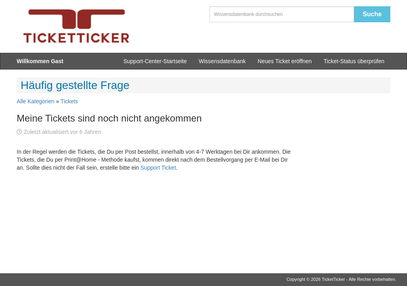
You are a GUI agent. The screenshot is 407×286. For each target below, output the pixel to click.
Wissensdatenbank (222, 61)
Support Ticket (158, 167)
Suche (372, 14)
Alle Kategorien (35, 101)
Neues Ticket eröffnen (285, 61)
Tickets (69, 101)
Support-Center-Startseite (155, 61)
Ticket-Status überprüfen (354, 61)
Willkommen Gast (40, 61)
